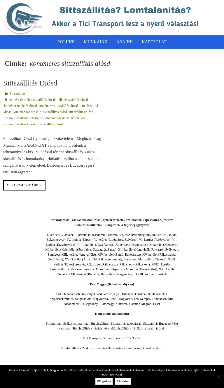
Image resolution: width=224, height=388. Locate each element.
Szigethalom (83, 299)
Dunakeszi (159, 299)
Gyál (117, 294)
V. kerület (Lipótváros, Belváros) (115, 240)
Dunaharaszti (71, 294)
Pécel (113, 299)
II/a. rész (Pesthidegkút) (134, 235)
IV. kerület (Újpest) (80, 240)
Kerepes (145, 299)
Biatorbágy (106, 304)
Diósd (98, 294)
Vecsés (107, 294)
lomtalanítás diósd (26, 112)
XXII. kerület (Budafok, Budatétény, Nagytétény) (100, 274)
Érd (58, 294)
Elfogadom (104, 381)
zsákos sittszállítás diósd (47, 124)
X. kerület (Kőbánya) (163, 244)
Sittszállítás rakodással (126, 323)
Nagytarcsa (100, 299)
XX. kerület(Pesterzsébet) (140, 269)
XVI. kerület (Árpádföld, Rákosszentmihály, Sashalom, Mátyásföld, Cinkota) (115, 259)
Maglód (146, 304)
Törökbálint (142, 294)
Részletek (123, 381)
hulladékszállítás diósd (73, 99)
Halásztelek (159, 294)
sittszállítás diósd (16, 118)
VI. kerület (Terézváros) (154, 240)
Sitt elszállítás (99, 323)
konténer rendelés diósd (20, 106)
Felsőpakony (89, 304)
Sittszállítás (18, 93)
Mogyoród (125, 299)
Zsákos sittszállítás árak (148, 328)
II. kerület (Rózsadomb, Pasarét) (95, 235)
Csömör (134, 304)
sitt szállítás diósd (82, 112)
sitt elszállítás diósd (54, 112)
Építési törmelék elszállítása (112, 328)
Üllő (171, 299)
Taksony (87, 294)
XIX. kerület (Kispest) (107, 269)
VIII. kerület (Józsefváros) (95, 244)
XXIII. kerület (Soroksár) (151, 274)
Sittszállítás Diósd (30, 83)
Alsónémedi (72, 304)
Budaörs (127, 294)
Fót (136, 299)
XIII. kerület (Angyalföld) (78, 254)
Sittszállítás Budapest (157, 323)
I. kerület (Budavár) (60, 235)
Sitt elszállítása (82, 328)
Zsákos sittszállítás (75, 323)
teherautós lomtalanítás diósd (50, 118)
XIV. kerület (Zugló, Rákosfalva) (119, 254)
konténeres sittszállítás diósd (59, 106)
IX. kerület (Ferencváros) (131, 244)
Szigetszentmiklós (62, 299)
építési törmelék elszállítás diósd (33, 99)
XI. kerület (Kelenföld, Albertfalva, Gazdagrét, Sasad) (80, 249)
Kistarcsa (122, 304)
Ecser (156, 304)
